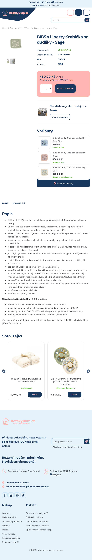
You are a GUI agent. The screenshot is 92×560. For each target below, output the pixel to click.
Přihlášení (70, 12)
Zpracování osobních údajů (39, 529)
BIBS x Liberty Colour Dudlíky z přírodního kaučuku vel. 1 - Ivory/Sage (66, 381)
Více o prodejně (60, 117)
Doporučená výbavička (37, 521)
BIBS (60, 64)
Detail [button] (34, 394)
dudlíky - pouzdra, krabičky (44, 28)
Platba (5, 529)
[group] (26, 371)
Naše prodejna (9, 517)
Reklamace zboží (10, 542)
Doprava (6, 525)
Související (18, 203)
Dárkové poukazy (34, 517)
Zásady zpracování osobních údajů (67, 447)
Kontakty (6, 513)
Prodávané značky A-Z (37, 513)
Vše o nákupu (8, 533)
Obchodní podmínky (12, 521)
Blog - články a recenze (37, 525)
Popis (5, 203)
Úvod (4, 28)
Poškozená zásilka (11, 537)
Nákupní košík (78, 12)
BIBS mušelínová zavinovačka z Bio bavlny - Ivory (26, 380)
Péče (25, 28)
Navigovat (59, 2)
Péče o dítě (15, 28)
